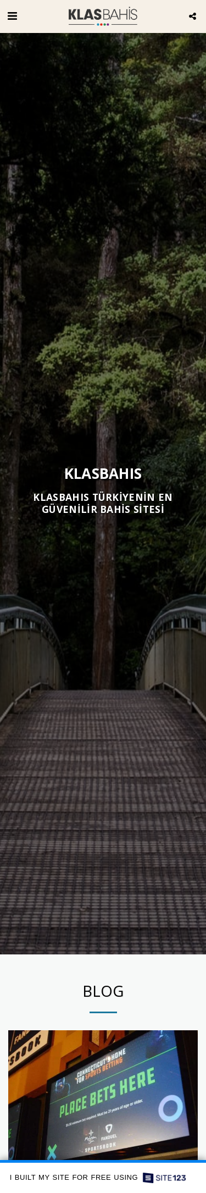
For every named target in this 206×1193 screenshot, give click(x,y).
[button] (12, 15)
